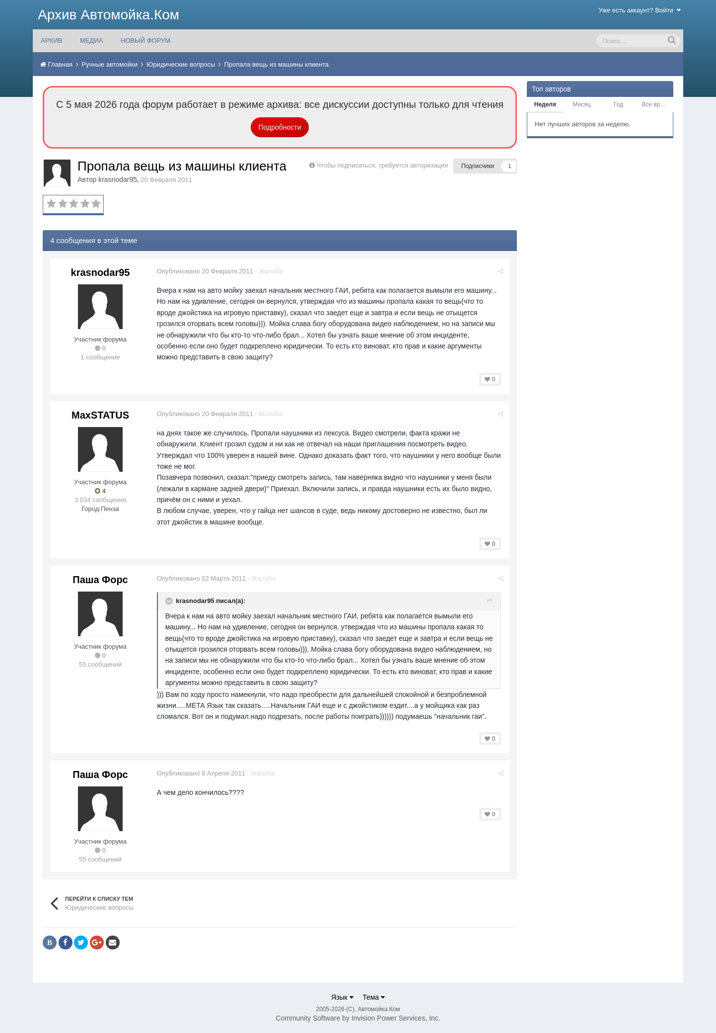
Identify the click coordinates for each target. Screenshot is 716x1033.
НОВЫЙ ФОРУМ (145, 40)
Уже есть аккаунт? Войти (640, 10)
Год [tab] (618, 104)
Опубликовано (205, 271)
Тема (373, 997)
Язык (342, 997)
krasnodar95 (117, 179)
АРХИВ (51, 40)
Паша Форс (100, 579)
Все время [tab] (656, 104)
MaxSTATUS (100, 415)
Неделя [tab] (545, 104)
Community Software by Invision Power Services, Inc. (358, 1018)
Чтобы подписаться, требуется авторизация (382, 165)
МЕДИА (91, 40)
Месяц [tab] (582, 104)
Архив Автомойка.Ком (108, 14)
